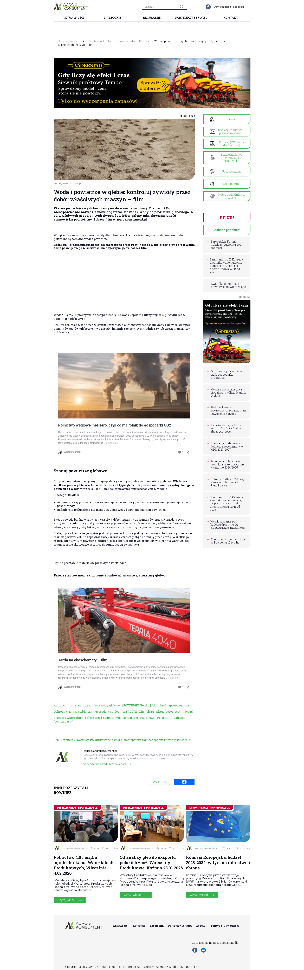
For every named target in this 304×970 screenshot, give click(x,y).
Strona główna (68, 41)
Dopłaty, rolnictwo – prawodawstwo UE (115, 41)
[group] (152, 83)
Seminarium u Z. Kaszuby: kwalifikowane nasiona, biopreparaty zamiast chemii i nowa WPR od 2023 (122, 740)
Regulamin (152, 17)
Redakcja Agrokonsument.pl (75, 848)
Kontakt (230, 17)
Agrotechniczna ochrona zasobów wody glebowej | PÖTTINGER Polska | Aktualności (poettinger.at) (121, 705)
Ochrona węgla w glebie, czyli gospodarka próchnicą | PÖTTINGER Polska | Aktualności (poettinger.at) (123, 711)
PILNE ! (227, 217)
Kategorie (112, 17)
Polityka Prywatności (225, 925)
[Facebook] (184, 782)
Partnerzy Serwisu (191, 17)
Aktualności (73, 17)
